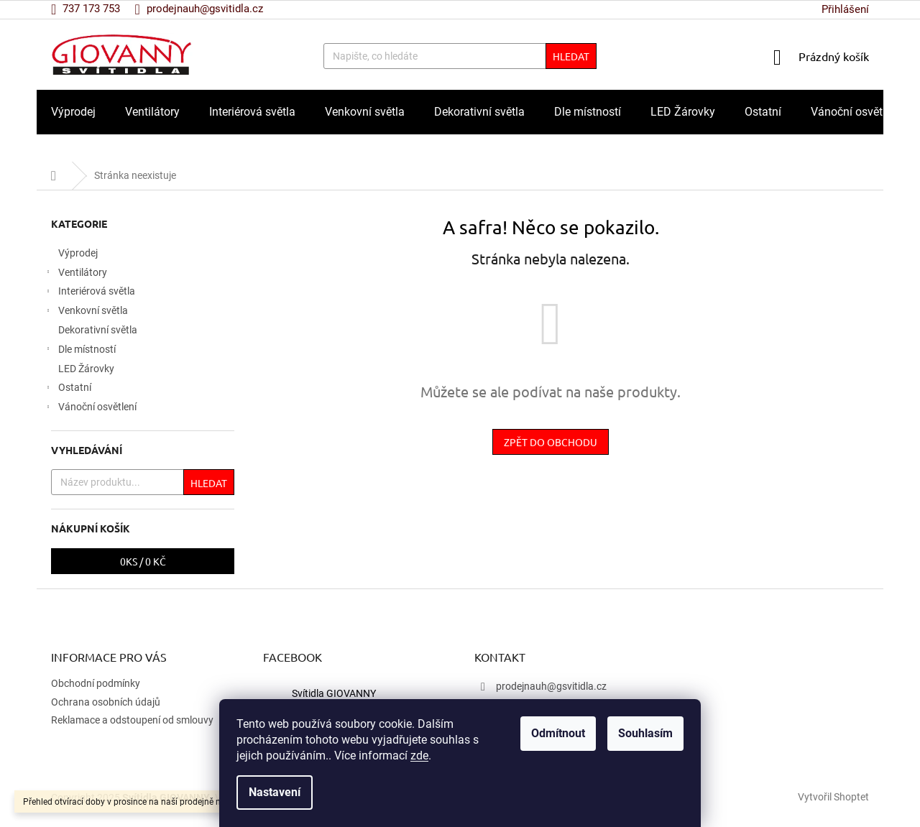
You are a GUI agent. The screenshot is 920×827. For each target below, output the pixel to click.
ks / (143, 561)
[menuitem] (73, 112)
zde (419, 755)
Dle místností (80, 351)
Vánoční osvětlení (90, 409)
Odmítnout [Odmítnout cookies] (558, 733)
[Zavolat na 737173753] (92, 8)
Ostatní (67, 389)
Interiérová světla (89, 293)
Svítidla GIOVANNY (334, 693)
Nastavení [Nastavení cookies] (274, 792)
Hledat (571, 56)
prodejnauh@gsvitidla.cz (551, 686)
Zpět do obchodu (550, 441)
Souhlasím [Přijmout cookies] (645, 733)
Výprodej (79, 253)
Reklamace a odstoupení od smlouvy (132, 720)
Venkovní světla (86, 312)
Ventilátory (75, 274)
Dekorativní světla (98, 330)
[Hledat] (459, 56)
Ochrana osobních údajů (105, 702)
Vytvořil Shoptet (833, 797)
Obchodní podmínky (95, 683)
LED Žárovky (87, 368)
